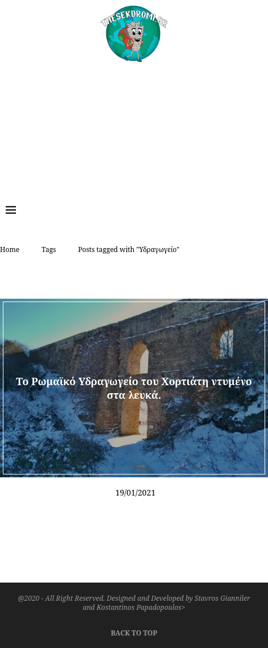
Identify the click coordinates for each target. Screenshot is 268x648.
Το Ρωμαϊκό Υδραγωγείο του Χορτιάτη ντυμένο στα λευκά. (134, 387)
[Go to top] (134, 631)
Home (9, 249)
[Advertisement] (134, 124)
